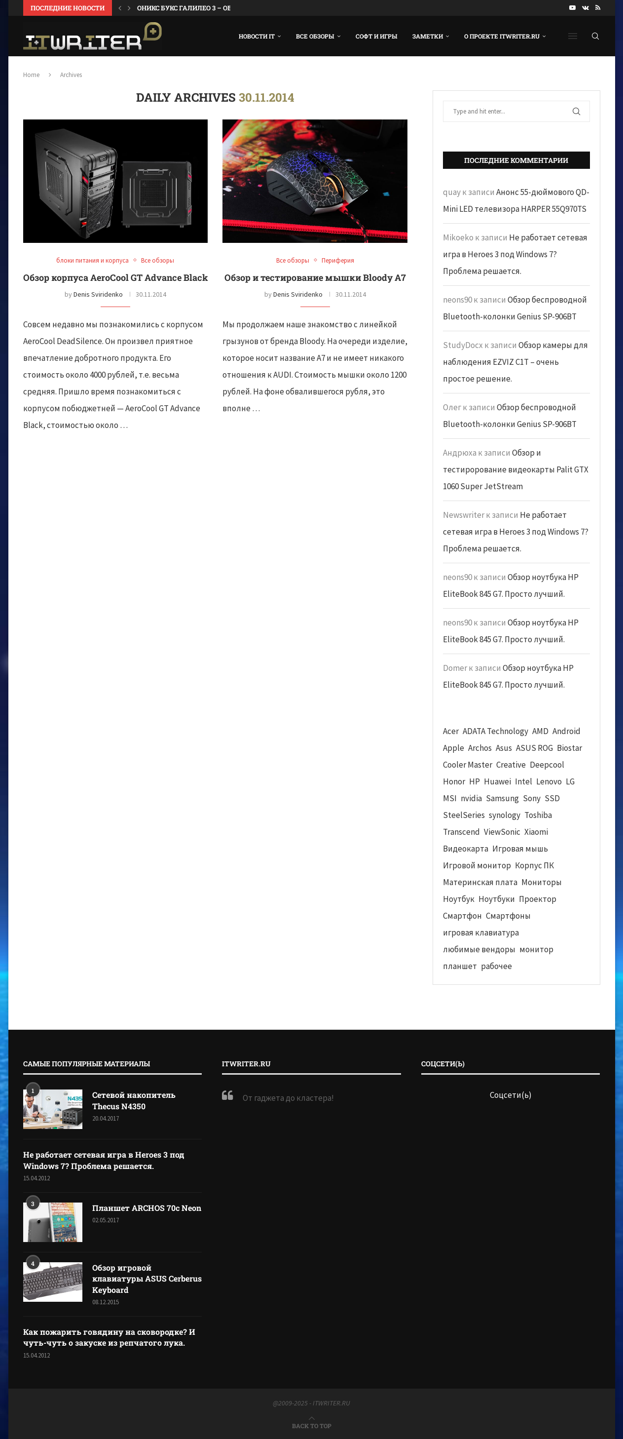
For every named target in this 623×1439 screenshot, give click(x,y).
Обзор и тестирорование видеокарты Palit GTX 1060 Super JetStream (515, 469)
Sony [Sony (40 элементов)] (532, 798)
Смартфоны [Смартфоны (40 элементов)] (508, 915)
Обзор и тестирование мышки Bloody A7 (315, 277)
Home (31, 75)
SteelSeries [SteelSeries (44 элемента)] (464, 815)
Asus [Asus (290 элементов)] (504, 747)
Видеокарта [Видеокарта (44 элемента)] (465, 848)
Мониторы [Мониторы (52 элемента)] (541, 882)
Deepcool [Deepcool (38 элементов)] (547, 764)
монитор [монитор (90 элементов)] (536, 949)
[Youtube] (572, 8)
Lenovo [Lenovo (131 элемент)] (549, 781)
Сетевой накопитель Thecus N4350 (134, 1100)
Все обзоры (315, 36)
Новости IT (257, 36)
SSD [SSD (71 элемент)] (552, 798)
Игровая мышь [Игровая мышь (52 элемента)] (520, 848)
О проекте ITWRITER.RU (502, 36)
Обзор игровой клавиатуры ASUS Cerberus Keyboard (147, 1278)
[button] (120, 8)
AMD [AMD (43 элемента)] (540, 731)
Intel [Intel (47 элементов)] (523, 781)
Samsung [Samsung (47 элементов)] (502, 798)
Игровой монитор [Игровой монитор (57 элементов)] (477, 865)
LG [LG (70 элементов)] (570, 781)
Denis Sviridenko (98, 294)
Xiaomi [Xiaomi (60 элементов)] (536, 831)
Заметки (427, 36)
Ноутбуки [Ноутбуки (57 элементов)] (496, 899)
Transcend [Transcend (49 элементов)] (461, 831)
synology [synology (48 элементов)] (504, 815)
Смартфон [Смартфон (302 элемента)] (462, 915)
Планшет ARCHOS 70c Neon (146, 1208)
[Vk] (585, 8)
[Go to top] (311, 1425)
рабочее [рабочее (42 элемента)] (496, 966)
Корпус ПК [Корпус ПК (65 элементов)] (534, 865)
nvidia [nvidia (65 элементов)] (471, 798)
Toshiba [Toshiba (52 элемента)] (538, 815)
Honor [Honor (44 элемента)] (454, 781)
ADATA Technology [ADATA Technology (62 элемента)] (495, 731)
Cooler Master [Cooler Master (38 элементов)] (467, 764)
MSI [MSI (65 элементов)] (450, 798)
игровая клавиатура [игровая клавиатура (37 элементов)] (481, 932)
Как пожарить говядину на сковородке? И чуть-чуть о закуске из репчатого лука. (109, 1337)
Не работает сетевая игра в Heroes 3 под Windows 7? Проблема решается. (515, 254)
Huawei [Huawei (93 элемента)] (497, 781)
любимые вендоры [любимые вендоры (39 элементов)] (479, 949)
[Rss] (597, 8)
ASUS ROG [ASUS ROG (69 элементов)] (534, 747)
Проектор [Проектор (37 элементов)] (537, 899)
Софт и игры (377, 36)
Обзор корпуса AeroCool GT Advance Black (115, 277)
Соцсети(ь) (511, 1094)
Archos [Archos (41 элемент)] (480, 747)
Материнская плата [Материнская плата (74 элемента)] (480, 882)
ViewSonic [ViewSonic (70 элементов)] (502, 831)
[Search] (595, 36)
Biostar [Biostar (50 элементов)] (569, 747)
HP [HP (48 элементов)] (474, 781)
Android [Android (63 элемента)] (566, 731)
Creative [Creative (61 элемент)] (511, 764)
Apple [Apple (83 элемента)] (453, 747)
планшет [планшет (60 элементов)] (460, 966)
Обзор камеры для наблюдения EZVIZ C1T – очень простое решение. (515, 362)
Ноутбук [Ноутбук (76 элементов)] (459, 899)
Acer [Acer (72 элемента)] (451, 731)
